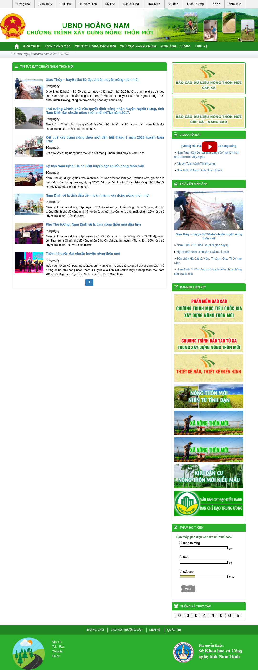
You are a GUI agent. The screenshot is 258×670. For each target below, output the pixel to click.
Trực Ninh (153, 4)
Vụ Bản (173, 4)
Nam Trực (235, 4)
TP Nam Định (88, 4)
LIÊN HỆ (154, 630)
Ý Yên (216, 4)
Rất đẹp (188, 571)
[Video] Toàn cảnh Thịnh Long (196, 163)
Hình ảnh (168, 46)
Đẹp (185, 557)
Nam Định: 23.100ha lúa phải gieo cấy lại (203, 245)
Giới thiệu (32, 46)
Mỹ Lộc (110, 4)
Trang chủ (23, 4)
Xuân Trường (195, 4)
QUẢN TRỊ (174, 630)
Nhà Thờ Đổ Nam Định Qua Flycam (199, 170)
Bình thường (191, 543)
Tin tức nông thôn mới (95, 46)
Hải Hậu (65, 4)
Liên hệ (201, 46)
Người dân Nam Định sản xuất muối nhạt (203, 252)
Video (186, 46)
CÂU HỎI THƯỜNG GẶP (126, 630)
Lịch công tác (58, 46)
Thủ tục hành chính (138, 46)
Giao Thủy (45, 4)
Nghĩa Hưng (131, 4)
